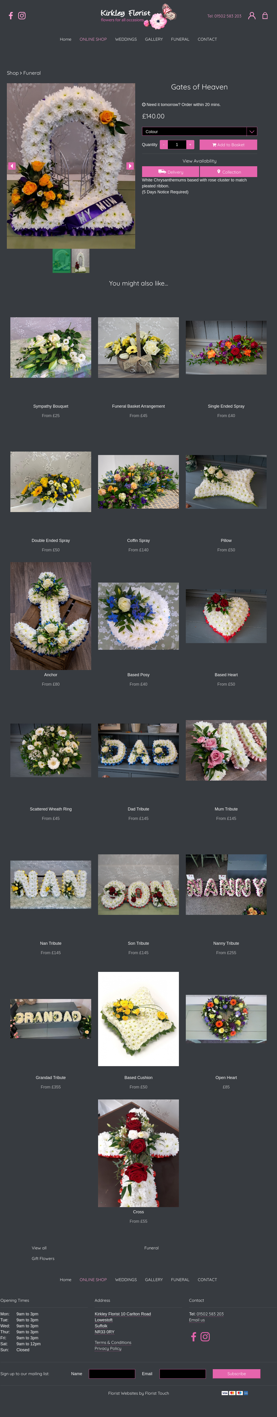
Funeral (32, 73)
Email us (197, 1320)
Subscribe (236, 1373)
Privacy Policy (108, 1348)
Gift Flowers (43, 1258)
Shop (13, 73)
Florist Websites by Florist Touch (138, 1393)
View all (39, 1248)
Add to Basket (228, 144)
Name (76, 1373)
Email (147, 1373)
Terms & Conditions (113, 1342)
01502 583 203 (227, 16)
